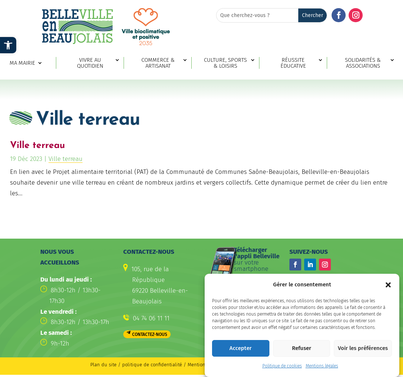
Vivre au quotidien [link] (90, 63)
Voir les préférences (363, 351)
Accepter (240, 351)
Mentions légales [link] (322, 369)
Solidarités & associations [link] (363, 63)
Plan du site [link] (103, 364)
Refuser (301, 351)
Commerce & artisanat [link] (158, 63)
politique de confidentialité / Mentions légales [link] (174, 364)
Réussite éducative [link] (293, 63)
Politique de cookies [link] (282, 369)
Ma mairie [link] (22, 63)
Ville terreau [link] (37, 145)
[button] (388, 288)
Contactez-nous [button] (149, 334)
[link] (8, 45)
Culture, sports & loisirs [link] (225, 63)
